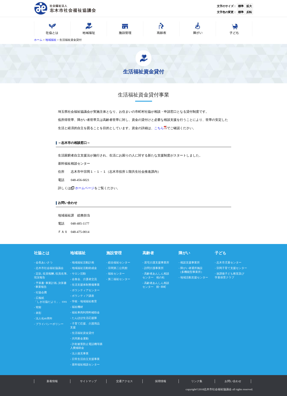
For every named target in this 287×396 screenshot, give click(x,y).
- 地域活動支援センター (193, 277)
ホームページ (84, 188)
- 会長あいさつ (43, 262)
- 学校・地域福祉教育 (83, 301)
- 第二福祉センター (118, 279)
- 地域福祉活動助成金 (83, 268)
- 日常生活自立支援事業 (85, 359)
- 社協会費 (40, 292)
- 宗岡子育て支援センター (231, 268)
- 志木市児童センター (228, 262)
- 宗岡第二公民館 (116, 268)
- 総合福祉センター (118, 262)
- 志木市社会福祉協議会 (49, 268)
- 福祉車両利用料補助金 (85, 312)
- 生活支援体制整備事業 (85, 284)
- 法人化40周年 (43, 318)
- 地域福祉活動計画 (82, 262)
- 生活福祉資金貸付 (82, 333)
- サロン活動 (78, 273)
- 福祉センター (115, 273)
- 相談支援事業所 (189, 262)
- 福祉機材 (76, 306)
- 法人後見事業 (79, 353)
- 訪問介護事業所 (153, 268)
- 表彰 (37, 312)
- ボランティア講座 (82, 295)
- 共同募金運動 (79, 338)
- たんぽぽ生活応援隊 (83, 318)
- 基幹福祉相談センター (85, 364)
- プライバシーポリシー (49, 324)
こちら (160, 128)
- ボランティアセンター (85, 290)
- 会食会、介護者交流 (83, 279)
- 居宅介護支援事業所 (155, 262)
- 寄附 (37, 307)
